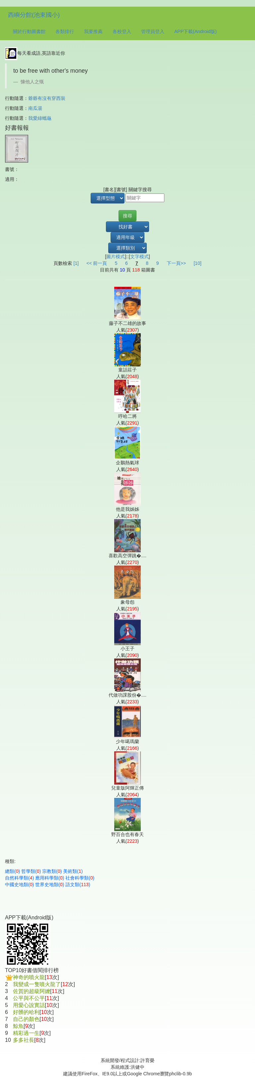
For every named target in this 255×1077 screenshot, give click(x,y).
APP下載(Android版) (195, 31)
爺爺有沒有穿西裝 (46, 98)
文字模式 (139, 256)
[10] (197, 263)
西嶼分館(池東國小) (34, 15)
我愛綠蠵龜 (39, 118)
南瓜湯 (35, 108)
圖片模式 (115, 256)
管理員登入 (152, 31)
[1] (76, 263)
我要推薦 (93, 31)
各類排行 (64, 31)
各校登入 (122, 31)
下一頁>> (176, 263)
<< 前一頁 (96, 263)
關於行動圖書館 (29, 31)
